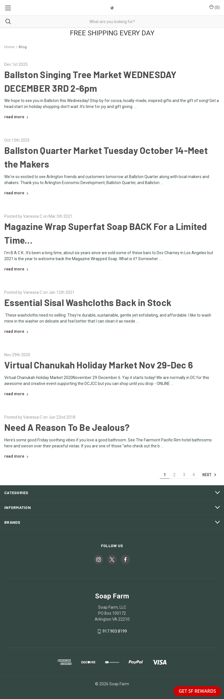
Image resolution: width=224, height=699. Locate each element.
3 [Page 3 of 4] (184, 474)
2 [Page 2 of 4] (174, 474)
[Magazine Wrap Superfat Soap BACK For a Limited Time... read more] (17, 269)
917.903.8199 (114, 631)
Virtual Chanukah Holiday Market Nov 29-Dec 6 (98, 364)
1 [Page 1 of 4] (165, 474)
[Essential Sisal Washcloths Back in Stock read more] (17, 331)
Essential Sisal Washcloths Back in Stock (87, 302)
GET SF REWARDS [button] (197, 691)
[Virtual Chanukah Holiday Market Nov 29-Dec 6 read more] (17, 394)
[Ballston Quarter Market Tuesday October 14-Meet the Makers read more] (17, 193)
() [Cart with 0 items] (214, 7)
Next (209, 475)
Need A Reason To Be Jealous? (67, 427)
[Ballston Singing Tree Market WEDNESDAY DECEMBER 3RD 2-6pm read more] (17, 117)
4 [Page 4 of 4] (194, 474)
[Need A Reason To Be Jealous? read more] (17, 456)
